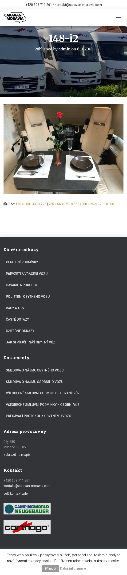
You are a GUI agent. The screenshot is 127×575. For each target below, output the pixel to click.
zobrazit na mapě (17, 455)
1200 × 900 (106, 204)
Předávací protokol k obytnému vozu (38, 416)
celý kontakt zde (16, 493)
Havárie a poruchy (22, 285)
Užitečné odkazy (20, 331)
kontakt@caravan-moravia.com (78, 5)
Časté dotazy (17, 319)
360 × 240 (88, 204)
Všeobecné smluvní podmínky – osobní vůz (42, 405)
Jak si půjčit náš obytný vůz (30, 342)
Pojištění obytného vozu (28, 296)
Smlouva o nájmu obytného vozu (35, 370)
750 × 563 (55, 204)
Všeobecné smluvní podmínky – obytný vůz (43, 393)
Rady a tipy (15, 308)
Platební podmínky (22, 262)
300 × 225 (39, 204)
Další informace (73, 568)
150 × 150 (23, 204)
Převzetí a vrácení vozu (27, 274)
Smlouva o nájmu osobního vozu (34, 382)
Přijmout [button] (50, 568)
